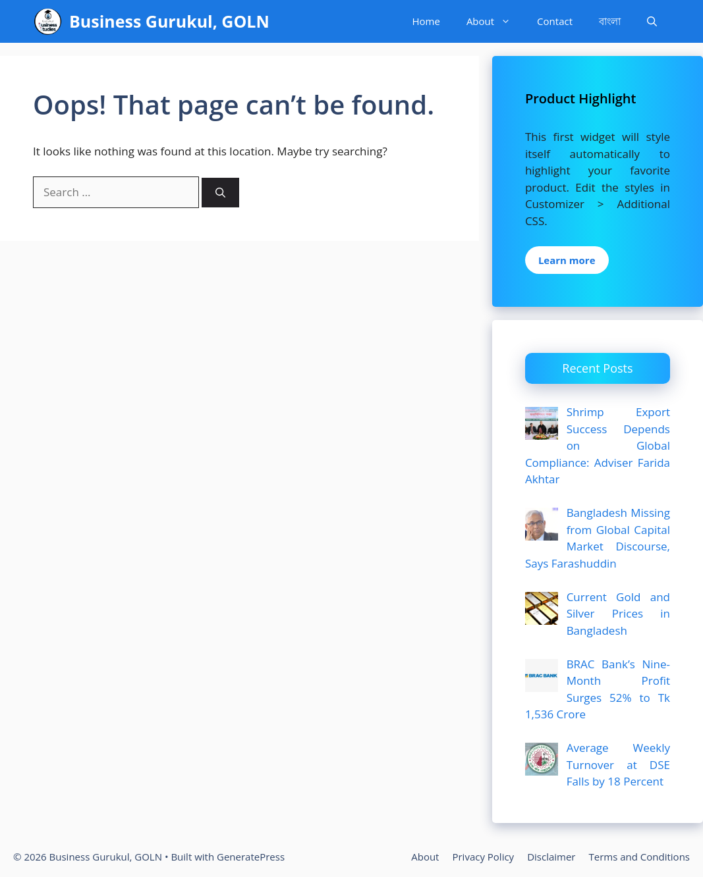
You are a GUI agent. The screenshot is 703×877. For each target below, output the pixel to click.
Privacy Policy (483, 856)
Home (425, 21)
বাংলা (610, 21)
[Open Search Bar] (652, 21)
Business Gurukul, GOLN (169, 21)
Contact (555, 21)
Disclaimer (551, 856)
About (495, 21)
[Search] (220, 192)
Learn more (567, 260)
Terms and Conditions (639, 856)
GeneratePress (251, 856)
